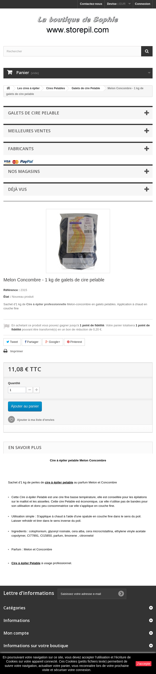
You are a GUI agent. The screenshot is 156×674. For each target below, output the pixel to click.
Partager (31, 342)
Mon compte (16, 633)
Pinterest (74, 342)
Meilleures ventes (29, 130)
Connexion (142, 4)
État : (7, 296)
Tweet (12, 342)
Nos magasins (24, 171)
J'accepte (143, 664)
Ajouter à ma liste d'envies (35, 420)
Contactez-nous (91, 4)
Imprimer (16, 351)
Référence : (11, 290)
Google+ (52, 342)
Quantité (14, 383)
